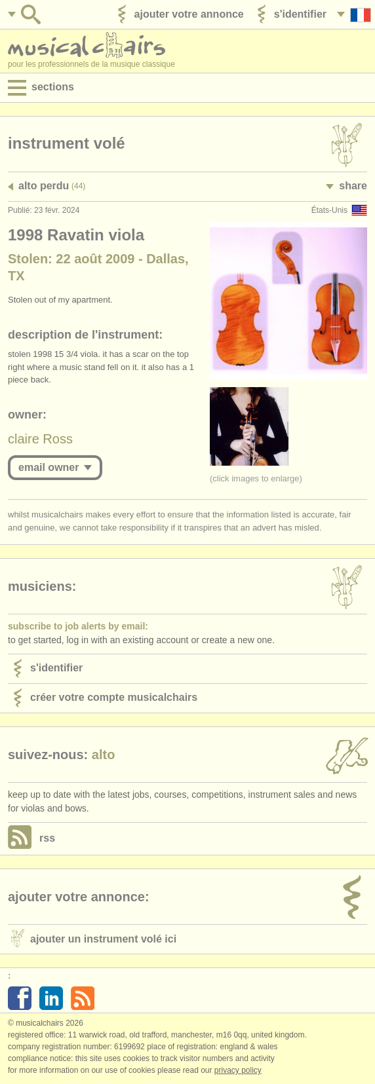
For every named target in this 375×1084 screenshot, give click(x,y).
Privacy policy (238, 1070)
